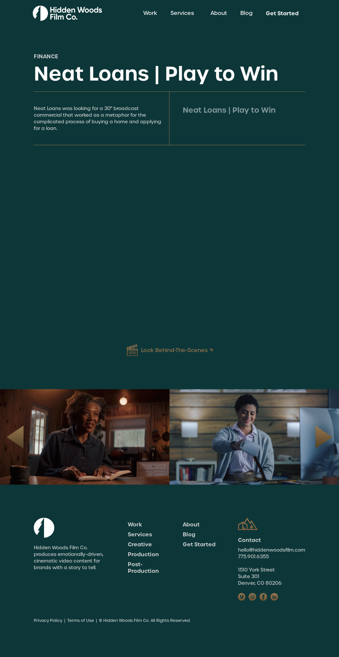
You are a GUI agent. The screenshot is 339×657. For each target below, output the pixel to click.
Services (140, 534)
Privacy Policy (48, 620)
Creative (140, 544)
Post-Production (143, 567)
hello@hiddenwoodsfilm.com (271, 550)
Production (143, 554)
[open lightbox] (169, 350)
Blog (246, 13)
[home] (67, 13)
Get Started (282, 13)
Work (150, 13)
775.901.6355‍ (253, 557)
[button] (184, 13)
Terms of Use (80, 620)
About (219, 13)
